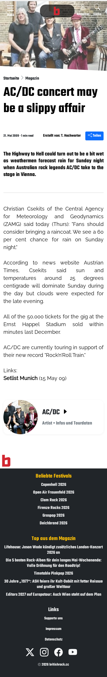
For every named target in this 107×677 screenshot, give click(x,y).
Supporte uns (53, 618)
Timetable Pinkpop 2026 (53, 573)
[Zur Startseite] (6, 461)
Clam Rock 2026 (54, 500)
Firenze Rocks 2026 (53, 508)
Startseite (11, 78)
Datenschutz (53, 639)
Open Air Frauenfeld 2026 (53, 492)
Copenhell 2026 (53, 485)
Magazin (32, 78)
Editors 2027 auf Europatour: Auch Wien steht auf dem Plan (53, 594)
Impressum (53, 629)
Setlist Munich (20, 378)
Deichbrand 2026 (53, 523)
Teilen (94, 136)
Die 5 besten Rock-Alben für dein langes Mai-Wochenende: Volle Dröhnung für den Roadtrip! (54, 563)
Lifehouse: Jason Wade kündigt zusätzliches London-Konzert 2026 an (53, 550)
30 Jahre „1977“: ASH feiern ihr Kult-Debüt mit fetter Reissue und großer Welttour (53, 584)
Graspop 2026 (53, 515)
